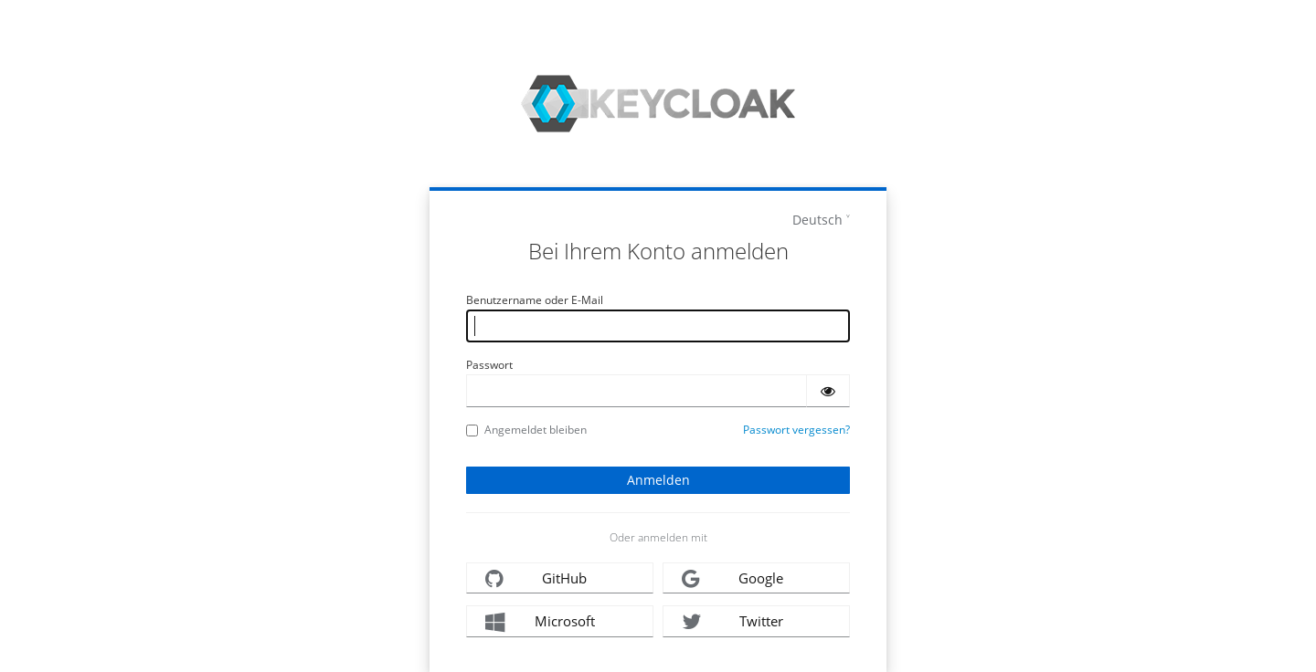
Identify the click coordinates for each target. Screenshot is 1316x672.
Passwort (489, 365)
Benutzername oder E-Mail (534, 300)
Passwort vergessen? (796, 429)
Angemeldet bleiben (526, 429)
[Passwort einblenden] (828, 390)
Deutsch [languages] (817, 219)
